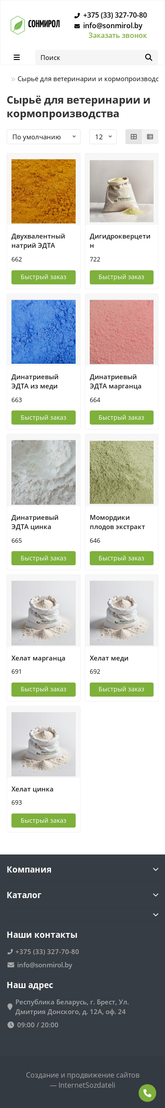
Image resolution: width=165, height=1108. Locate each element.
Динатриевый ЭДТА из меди (35, 381)
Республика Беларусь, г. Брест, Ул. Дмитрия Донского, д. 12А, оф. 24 (72, 1006)
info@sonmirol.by (107, 25)
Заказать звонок (117, 35)
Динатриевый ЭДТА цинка (35, 522)
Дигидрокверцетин (120, 240)
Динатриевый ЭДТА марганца (116, 381)
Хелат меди (109, 657)
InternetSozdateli (87, 1085)
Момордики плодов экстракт (117, 522)
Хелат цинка (32, 788)
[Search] (96, 57)
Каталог (82, 895)
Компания (82, 869)
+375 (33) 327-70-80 (109, 15)
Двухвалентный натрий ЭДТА (38, 240)
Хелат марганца (38, 657)
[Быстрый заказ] (43, 277)
